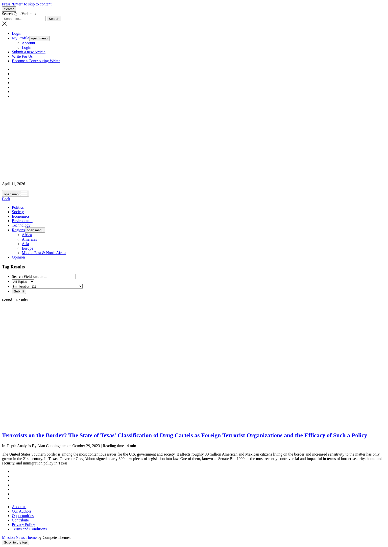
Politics (18, 207)
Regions (18, 230)
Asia (25, 244)
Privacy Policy (23, 524)
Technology (21, 225)
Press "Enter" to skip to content (26, 4)
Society (18, 212)
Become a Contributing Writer (36, 61)
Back (6, 199)
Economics (20, 216)
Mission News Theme (19, 537)
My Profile (20, 38)
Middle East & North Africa (44, 253)
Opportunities (23, 516)
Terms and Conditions (29, 529)
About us (19, 507)
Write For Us (22, 56)
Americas (29, 239)
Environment (22, 221)
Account (28, 43)
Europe (27, 248)
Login (16, 33)
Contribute (20, 520)
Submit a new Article (29, 52)
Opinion (18, 257)
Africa (27, 235)
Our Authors (22, 511)
